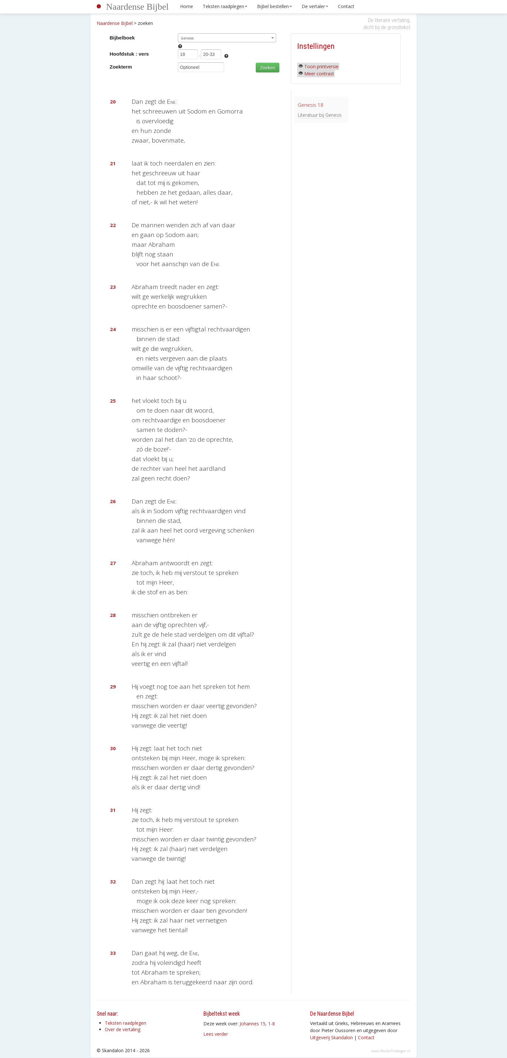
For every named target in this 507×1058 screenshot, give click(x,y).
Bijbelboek (122, 37)
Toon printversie (321, 66)
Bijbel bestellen (274, 6)
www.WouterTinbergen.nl (390, 1051)
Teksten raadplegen (225, 6)
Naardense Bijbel (137, 7)
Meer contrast (319, 73)
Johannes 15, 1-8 (257, 1023)
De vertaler (315, 6)
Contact (346, 6)
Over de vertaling (122, 1029)
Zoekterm (121, 67)
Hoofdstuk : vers (129, 54)
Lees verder (215, 1034)
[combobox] (227, 37)
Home (186, 6)
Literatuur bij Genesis (320, 115)
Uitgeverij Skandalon (331, 1037)
